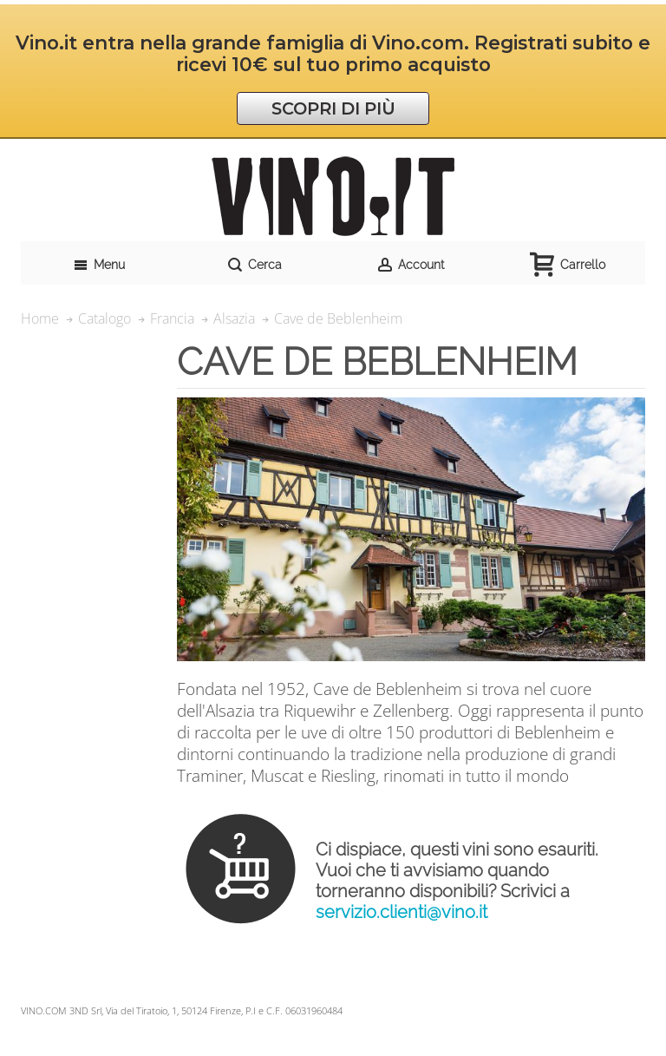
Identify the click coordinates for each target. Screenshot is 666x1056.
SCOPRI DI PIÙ (333, 108)
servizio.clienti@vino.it (401, 912)
